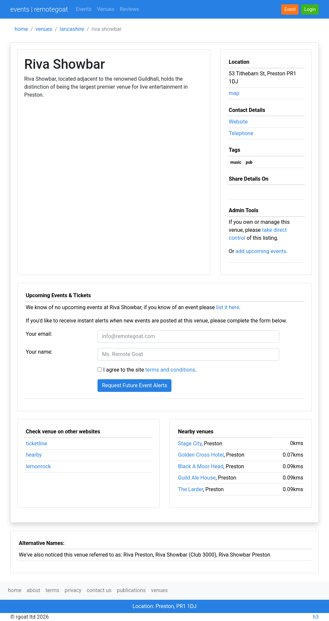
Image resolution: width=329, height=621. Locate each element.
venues (43, 29)
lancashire (72, 29)
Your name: (39, 352)
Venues (105, 9)
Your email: (39, 334)
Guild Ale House (197, 478)
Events (84, 9)
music (235, 162)
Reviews (129, 9)
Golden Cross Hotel (201, 455)
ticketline (36, 443)
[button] (310, 9)
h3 (316, 617)
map (234, 93)
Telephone (241, 133)
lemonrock (38, 466)
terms (52, 590)
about (33, 590)
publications (131, 590)
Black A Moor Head (201, 466)
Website (238, 122)
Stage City (190, 443)
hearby (34, 455)
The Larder (190, 489)
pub (249, 162)
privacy (73, 590)
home (21, 29)
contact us (99, 590)
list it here (227, 307)
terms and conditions (170, 370)
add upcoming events (260, 251)
